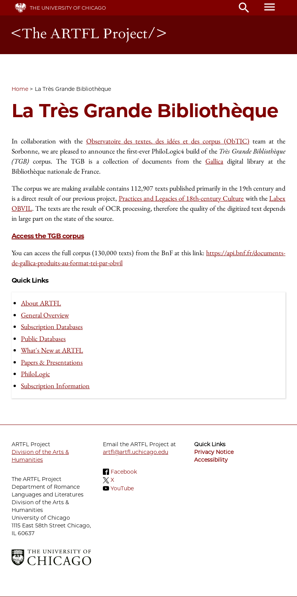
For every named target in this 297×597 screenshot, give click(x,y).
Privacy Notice (214, 452)
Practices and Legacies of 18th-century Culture (181, 198)
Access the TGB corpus (48, 236)
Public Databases (43, 338)
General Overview (45, 314)
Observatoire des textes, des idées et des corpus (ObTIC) (167, 140)
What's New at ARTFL (52, 350)
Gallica (214, 161)
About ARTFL (41, 302)
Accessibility (211, 459)
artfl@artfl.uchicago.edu (135, 452)
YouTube (122, 488)
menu (270, 7)
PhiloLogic (35, 373)
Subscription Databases (52, 326)
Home (20, 88)
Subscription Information (55, 385)
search (244, 8)
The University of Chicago (68, 8)
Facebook (124, 471)
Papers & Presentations (52, 362)
